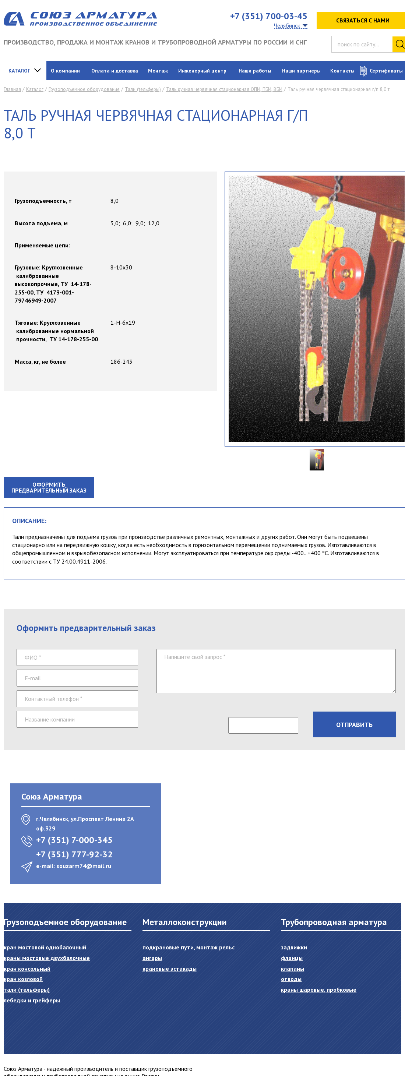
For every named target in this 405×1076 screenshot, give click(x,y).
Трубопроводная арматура (334, 922)
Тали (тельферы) (143, 89)
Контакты (342, 70)
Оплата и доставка (114, 70)
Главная (12, 89)
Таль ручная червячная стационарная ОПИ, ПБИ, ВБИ (224, 89)
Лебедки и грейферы (32, 1000)
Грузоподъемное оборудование (84, 89)
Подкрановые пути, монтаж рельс (188, 947)
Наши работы (255, 70)
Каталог (19, 70)
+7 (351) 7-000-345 (74, 840)
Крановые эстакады (169, 968)
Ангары (152, 958)
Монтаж (158, 70)
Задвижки (294, 947)
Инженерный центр (202, 70)
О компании (65, 70)
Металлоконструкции (184, 922)
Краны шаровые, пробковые (318, 989)
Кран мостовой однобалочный (45, 947)
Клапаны (292, 968)
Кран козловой (23, 978)
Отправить (354, 724)
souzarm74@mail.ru (83, 865)
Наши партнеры (301, 70)
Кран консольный (27, 968)
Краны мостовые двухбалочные (47, 958)
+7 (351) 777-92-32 (74, 854)
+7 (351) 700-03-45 (268, 16)
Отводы (291, 978)
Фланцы (292, 958)
